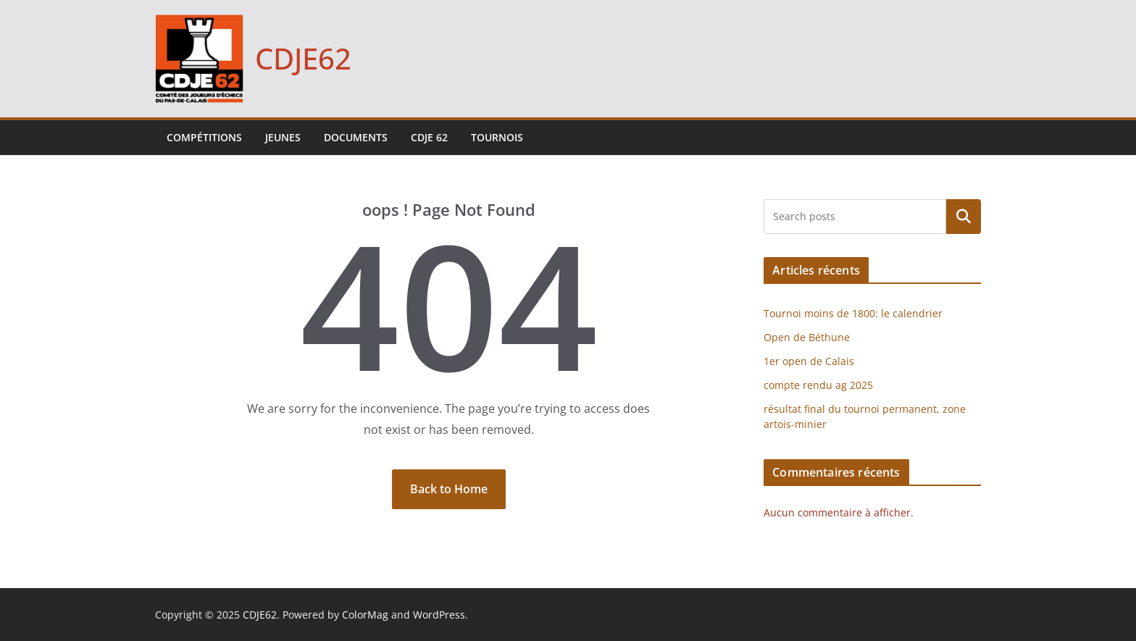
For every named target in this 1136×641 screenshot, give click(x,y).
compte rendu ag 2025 (818, 385)
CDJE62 (303, 58)
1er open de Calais (809, 361)
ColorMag (365, 614)
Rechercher (963, 217)
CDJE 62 (429, 137)
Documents (356, 137)
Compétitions (204, 137)
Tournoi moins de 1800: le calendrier (853, 313)
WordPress (439, 614)
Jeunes (283, 137)
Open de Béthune (807, 337)
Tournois (497, 137)
